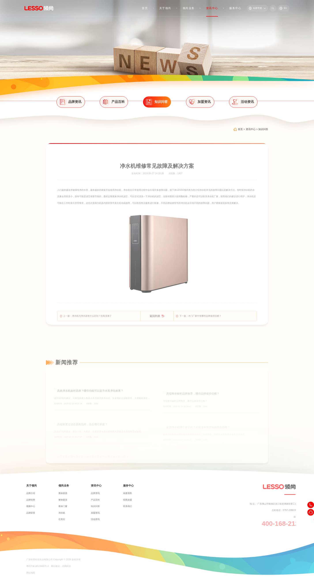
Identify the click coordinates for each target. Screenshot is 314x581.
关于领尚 (165, 8)
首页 (145, 8)
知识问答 (263, 134)
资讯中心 (212, 8)
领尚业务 (189, 8)
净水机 (118, 202)
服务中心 (235, 8)
